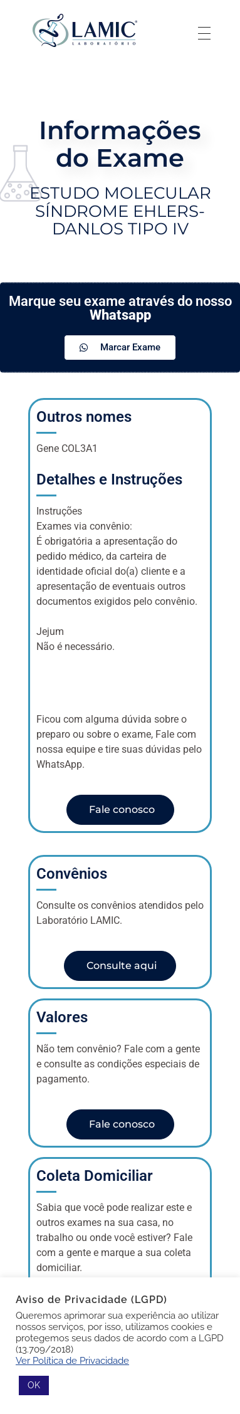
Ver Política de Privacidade (72, 1360)
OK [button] (34, 1385)
